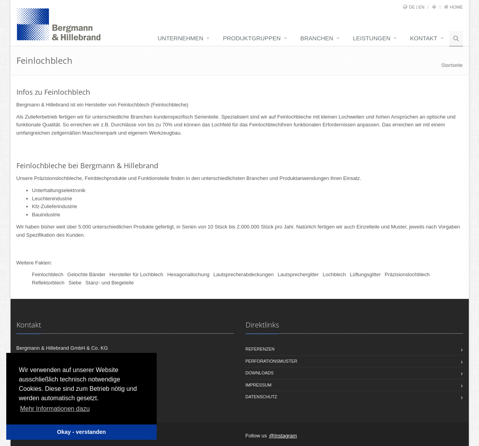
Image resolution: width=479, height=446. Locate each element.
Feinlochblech (47, 274)
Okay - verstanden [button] (81, 432)
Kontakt (423, 38)
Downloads (260, 372)
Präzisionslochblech (407, 274)
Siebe (75, 283)
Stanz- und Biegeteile (109, 283)
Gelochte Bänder (86, 274)
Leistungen (371, 38)
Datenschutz (261, 396)
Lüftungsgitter (365, 274)
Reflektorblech (48, 283)
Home (456, 7)
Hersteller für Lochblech (136, 274)
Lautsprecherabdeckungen (243, 274)
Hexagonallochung (188, 274)
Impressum (259, 385)
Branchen (316, 38)
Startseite (452, 65)
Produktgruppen (252, 38)
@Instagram (283, 436)
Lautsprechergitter (298, 274)
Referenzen (260, 349)
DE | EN (417, 7)
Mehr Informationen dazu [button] (55, 408)
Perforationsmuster (271, 361)
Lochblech (334, 274)
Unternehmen (181, 38)
